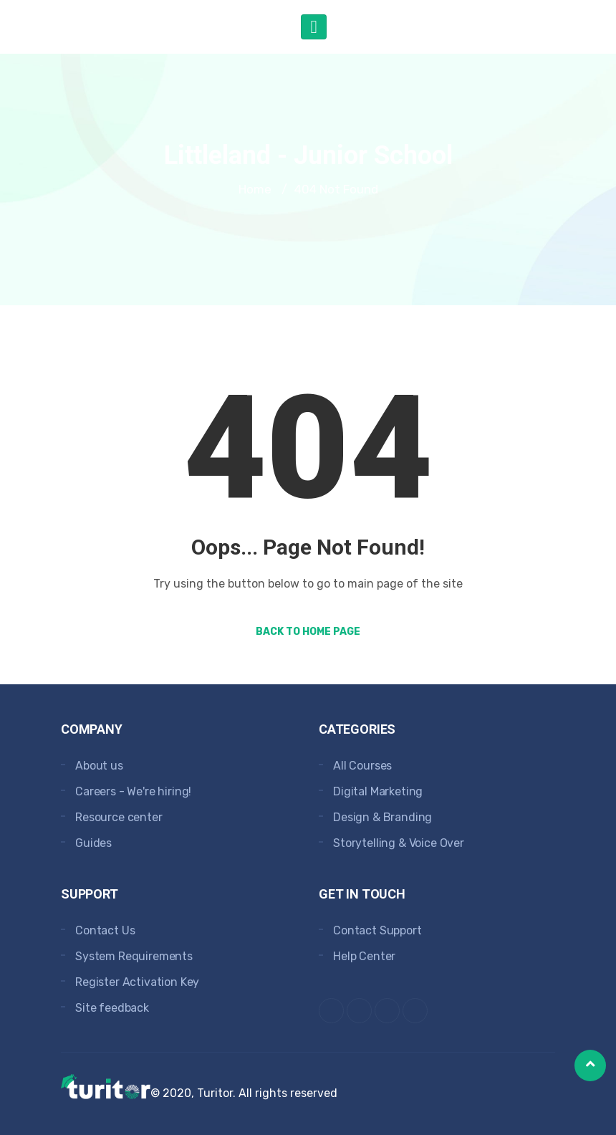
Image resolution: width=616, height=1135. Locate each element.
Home (255, 189)
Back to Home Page (308, 632)
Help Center (364, 956)
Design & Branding (382, 817)
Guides (93, 843)
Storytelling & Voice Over (398, 843)
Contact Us (105, 930)
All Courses (362, 765)
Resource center (119, 817)
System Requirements (134, 956)
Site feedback (112, 1008)
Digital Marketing (378, 791)
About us (99, 765)
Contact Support (377, 930)
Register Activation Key (137, 982)
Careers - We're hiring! (133, 791)
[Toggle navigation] (313, 26)
